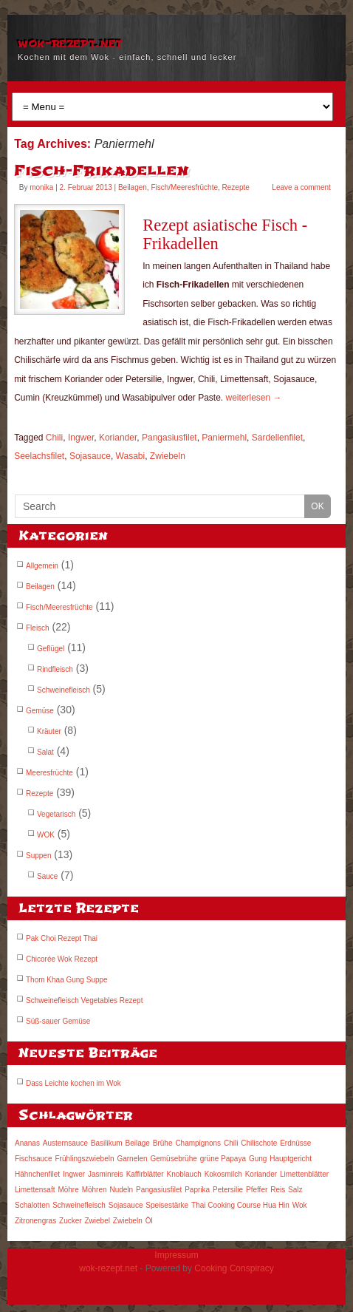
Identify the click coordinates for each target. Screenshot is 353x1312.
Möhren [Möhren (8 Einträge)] (94, 1190)
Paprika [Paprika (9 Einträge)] (197, 1190)
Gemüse (40, 711)
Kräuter (49, 731)
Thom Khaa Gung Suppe (67, 980)
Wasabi (130, 456)
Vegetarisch (56, 814)
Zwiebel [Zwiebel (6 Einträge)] (96, 1221)
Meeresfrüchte (49, 773)
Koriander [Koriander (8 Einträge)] (261, 1174)
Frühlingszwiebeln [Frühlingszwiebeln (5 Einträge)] (84, 1159)
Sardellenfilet (277, 437)
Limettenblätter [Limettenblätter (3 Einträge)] (304, 1174)
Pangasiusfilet (169, 437)
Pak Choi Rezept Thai (61, 938)
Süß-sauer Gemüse (58, 1021)
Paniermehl (224, 437)
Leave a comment (301, 187)
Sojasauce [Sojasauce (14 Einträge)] (126, 1205)
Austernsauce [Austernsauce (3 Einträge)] (65, 1143)
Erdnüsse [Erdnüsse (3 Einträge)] (295, 1143)
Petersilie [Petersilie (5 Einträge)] (228, 1190)
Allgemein (42, 566)
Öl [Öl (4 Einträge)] (149, 1221)
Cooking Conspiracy (233, 1268)
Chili (54, 437)
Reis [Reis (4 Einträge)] (277, 1190)
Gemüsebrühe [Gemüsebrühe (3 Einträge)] (173, 1159)
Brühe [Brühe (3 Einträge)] (163, 1143)
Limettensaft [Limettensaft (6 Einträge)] (35, 1190)
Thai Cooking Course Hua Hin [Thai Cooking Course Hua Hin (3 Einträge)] (240, 1205)
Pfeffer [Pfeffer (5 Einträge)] (256, 1190)
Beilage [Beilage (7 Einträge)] (138, 1143)
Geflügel (50, 649)
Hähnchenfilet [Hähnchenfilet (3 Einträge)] (37, 1174)
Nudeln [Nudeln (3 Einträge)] (121, 1190)
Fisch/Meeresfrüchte (184, 187)
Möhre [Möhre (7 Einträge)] (68, 1190)
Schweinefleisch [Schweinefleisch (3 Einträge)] (79, 1205)
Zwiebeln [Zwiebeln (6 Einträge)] (128, 1221)
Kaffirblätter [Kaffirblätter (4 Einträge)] (145, 1174)
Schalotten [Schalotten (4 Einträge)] (32, 1205)
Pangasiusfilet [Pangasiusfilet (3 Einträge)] (159, 1190)
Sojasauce (90, 456)
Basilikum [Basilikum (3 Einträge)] (107, 1143)
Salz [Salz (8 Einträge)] (295, 1190)
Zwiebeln (167, 456)
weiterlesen (254, 397)
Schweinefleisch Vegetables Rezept (84, 1000)
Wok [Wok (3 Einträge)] (299, 1205)
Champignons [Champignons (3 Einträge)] (198, 1143)
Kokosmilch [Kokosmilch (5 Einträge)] (223, 1174)
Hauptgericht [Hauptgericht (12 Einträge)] (291, 1159)
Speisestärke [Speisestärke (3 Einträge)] (166, 1205)
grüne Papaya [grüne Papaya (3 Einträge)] (223, 1159)
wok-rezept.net (70, 43)
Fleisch (37, 628)
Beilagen (132, 187)
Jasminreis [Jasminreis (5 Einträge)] (105, 1174)
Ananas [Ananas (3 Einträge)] (27, 1143)
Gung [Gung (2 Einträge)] (258, 1159)
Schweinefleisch (63, 690)
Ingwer (81, 437)
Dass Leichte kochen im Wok (73, 1083)
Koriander (118, 437)
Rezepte (236, 187)
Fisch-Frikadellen (101, 170)
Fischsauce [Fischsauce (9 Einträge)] (33, 1159)
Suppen (38, 856)
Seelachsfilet (39, 456)
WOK (46, 835)
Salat (45, 752)
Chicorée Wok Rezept (61, 959)
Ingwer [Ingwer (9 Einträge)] (74, 1174)
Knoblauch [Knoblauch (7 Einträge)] (183, 1174)
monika (41, 187)
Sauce (47, 876)
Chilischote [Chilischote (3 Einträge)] (259, 1143)
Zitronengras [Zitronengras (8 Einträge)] (35, 1221)
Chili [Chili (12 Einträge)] (231, 1143)
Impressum (176, 1255)
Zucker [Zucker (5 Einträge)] (70, 1221)
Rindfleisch (55, 669)
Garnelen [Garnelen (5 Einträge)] (132, 1159)
